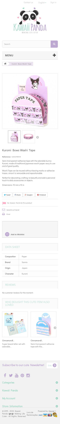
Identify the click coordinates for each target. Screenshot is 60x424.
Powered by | (47, 411)
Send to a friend (12, 210)
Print (8, 214)
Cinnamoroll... (8, 340)
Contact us (28, 2)
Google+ (29, 195)
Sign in (53, 2)
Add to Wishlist (17, 234)
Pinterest (41, 195)
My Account (8, 398)
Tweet (7, 195)
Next (37, 137)
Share (18, 195)
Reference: (6, 156)
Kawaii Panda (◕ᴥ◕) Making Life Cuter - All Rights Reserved (14, 414)
